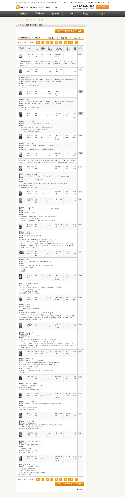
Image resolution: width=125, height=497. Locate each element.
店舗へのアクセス (104, 2)
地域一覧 (77, 37)
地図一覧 (64, 37)
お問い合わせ (103, 7)
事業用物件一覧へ (31, 20)
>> (76, 42)
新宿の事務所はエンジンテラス (81, 2)
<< (38, 42)
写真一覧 (50, 37)
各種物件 (24, 37)
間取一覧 (37, 37)
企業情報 (94, 2)
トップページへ (20, 20)
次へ (70, 42)
